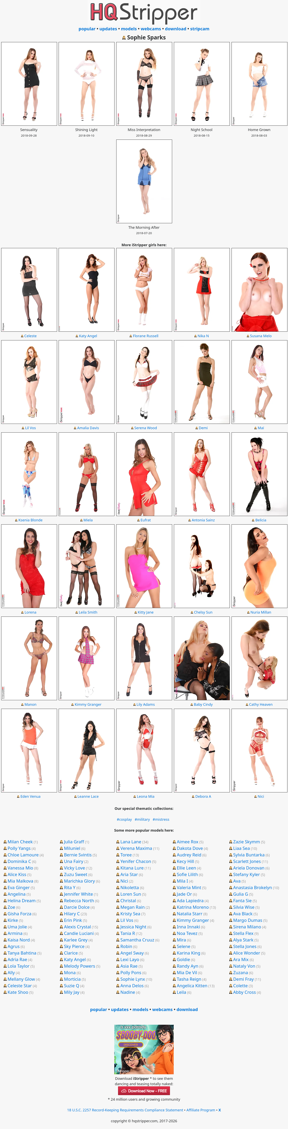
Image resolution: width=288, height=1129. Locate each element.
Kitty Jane (146, 612)
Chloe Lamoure (23, 855)
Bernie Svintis (78, 855)
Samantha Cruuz (137, 940)
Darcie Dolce (77, 907)
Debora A (203, 796)
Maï (261, 427)
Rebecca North (79, 900)
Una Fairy (73, 861)
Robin (126, 946)
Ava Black (243, 913)
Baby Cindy (203, 704)
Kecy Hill (185, 861)
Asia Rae (129, 966)
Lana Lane (130, 842)
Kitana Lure (132, 868)
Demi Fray (243, 979)
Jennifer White (78, 894)
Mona (70, 972)
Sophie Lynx (132, 979)
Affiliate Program (200, 1109)
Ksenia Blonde (30, 519)
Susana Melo (261, 335)
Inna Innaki (188, 927)
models (129, 29)
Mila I (182, 881)
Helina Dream (22, 900)
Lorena (30, 612)
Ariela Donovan (248, 868)
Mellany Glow (21, 979)
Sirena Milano (247, 927)
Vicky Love (74, 868)
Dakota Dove (190, 848)
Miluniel (72, 848)
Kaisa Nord (19, 940)
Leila (181, 992)
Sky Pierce (74, 946)
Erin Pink (73, 920)
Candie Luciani (79, 933)
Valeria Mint (189, 887)
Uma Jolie (17, 927)
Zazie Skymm (246, 842)
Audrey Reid (189, 855)
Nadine (127, 992)
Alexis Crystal (77, 927)
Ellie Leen (186, 868)
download (175, 29)
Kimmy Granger (88, 704)
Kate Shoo (18, 992)
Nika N (203, 335)
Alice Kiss (17, 874)
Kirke (13, 920)
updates (108, 29)
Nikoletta (129, 887)
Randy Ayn (187, 966)
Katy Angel (88, 335)
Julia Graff (74, 842)
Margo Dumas (247, 920)
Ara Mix (241, 959)
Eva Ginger (19, 887)
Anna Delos (132, 985)
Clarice (71, 953)
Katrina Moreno (193, 907)
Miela (88, 519)
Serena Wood (145, 427)
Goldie (183, 959)
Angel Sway (132, 953)
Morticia (72, 979)
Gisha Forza (19, 913)
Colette (240, 985)
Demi (203, 427)
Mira (181, 940)
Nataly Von (244, 966)
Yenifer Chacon (135, 861)
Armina (15, 933)
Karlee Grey (76, 940)
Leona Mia (145, 796)
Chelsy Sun (203, 612)
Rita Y (69, 887)
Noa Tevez (187, 933)
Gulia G (240, 894)
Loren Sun (130, 894)
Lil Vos (30, 427)
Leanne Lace (88, 796)
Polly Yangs (19, 848)
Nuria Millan (261, 612)
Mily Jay (71, 992)
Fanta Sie (242, 900)
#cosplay (124, 819)
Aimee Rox (187, 842)
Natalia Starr (189, 913)
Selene (183, 946)
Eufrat (146, 519)
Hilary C (72, 913)
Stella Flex (243, 933)
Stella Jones (245, 946)
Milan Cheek (20, 842)
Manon (30, 704)
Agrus (14, 946)
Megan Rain (132, 907)
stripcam (199, 29)
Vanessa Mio (20, 868)
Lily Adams (145, 704)
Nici (261, 796)
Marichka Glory (79, 881)
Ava (237, 881)
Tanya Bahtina (22, 953)
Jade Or (184, 894)
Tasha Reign (189, 979)
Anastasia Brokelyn (252, 887)
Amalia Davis (88, 427)
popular (87, 29)
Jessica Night (133, 927)
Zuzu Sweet (75, 874)
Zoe (11, 907)
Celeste (30, 335)
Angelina (17, 894)
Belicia (260, 519)
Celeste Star (20, 985)
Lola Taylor (19, 966)
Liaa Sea (241, 848)
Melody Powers (79, 966)
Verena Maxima (136, 848)
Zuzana (240, 972)
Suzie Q (71, 985)
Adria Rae (17, 959)
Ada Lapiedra (190, 900)
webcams (151, 29)
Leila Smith (88, 612)
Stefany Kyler (246, 874)
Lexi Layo (129, 959)
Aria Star (129, 874)
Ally (11, 972)
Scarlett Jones (247, 861)
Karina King (188, 953)
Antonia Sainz (203, 519)
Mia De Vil (187, 972)
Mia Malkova (20, 881)
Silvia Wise (243, 907)
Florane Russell (145, 335)
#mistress (161, 819)
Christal (128, 900)
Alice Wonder (246, 953)
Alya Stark (243, 940)
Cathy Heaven (261, 704)
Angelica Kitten (192, 985)
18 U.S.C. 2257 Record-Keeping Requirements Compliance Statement (125, 1109)
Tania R (127, 933)
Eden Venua (30, 796)
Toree (126, 855)
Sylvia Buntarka (249, 855)
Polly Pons (130, 972)
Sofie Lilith (187, 874)
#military (142, 819)
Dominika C (19, 861)
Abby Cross (244, 992)
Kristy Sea (130, 913)
